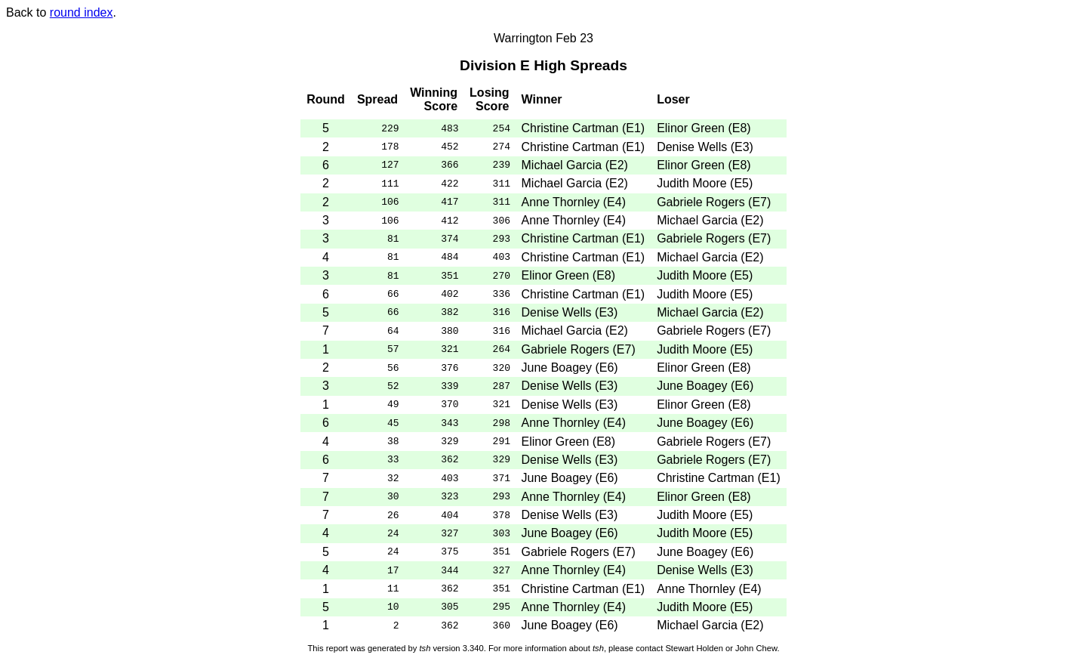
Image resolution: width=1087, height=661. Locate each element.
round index (81, 12)
